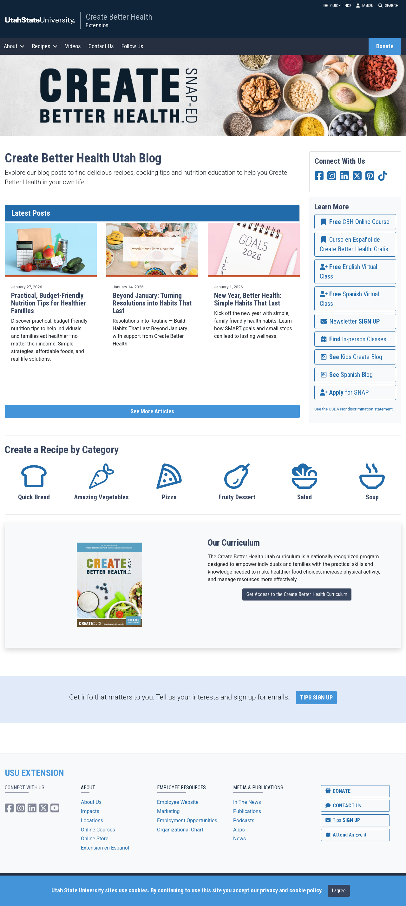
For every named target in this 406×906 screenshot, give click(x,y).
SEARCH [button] (388, 5)
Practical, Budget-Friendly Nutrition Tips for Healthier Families (48, 303)
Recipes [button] (44, 46)
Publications (247, 811)
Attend (345, 835)
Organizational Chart (180, 830)
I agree (339, 891)
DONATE (337, 791)
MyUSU (364, 5)
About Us (91, 802)
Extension (97, 25)
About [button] (14, 46)
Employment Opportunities (187, 820)
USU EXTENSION (34, 773)
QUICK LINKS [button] (337, 5)
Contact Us (101, 46)
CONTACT (343, 806)
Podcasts (243, 820)
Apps (239, 830)
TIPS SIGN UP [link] (316, 697)
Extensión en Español (105, 848)
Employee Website (178, 802)
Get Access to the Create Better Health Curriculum (296, 594)
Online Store (94, 839)
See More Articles (152, 411)
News (239, 839)
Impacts (90, 811)
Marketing (168, 811)
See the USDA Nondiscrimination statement (353, 409)
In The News (247, 802)
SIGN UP (342, 820)
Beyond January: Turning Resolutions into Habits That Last (152, 303)
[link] (355, 221)
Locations (92, 820)
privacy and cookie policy (290, 890)
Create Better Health (119, 17)
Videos (73, 46)
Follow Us (132, 46)
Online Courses (98, 830)
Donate (384, 46)
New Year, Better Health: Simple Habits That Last (247, 299)
